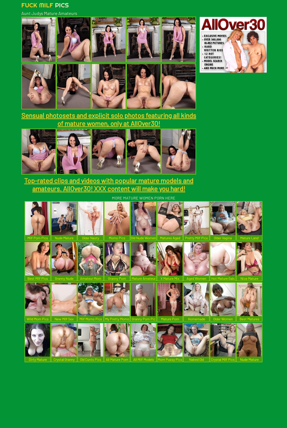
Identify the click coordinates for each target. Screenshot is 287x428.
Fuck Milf (45, 5)
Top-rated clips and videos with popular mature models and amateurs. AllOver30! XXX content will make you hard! (108, 184)
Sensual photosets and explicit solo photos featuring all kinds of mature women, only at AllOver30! (108, 119)
